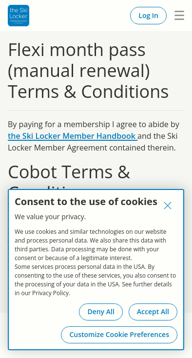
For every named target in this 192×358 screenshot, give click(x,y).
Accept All (153, 311)
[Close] (167, 205)
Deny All (100, 311)
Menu (175, 15)
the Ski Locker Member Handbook (72, 136)
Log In (148, 15)
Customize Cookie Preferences (119, 334)
